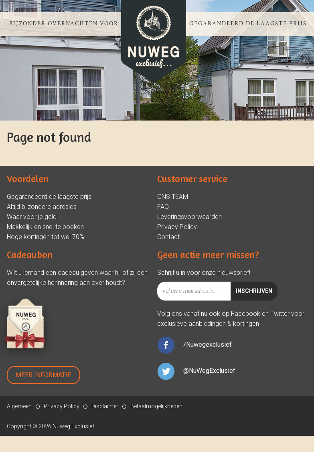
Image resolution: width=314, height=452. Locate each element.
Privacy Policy (177, 227)
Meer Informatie (43, 375)
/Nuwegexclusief (207, 344)
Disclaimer (104, 406)
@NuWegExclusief (209, 370)
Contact (168, 237)
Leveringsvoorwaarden (189, 217)
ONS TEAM (172, 196)
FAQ (163, 207)
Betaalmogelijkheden (156, 406)
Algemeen (19, 406)
